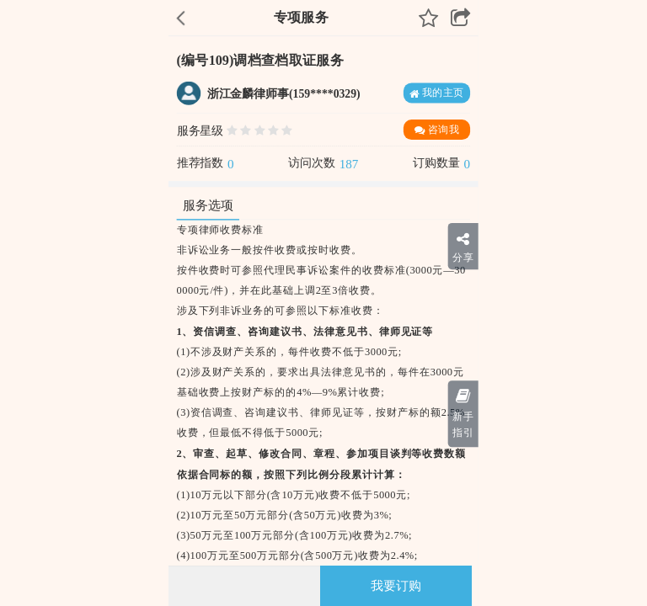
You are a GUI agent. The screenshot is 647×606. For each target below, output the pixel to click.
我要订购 (396, 586)
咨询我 (436, 130)
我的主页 (436, 92)
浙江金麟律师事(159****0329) (284, 94)
